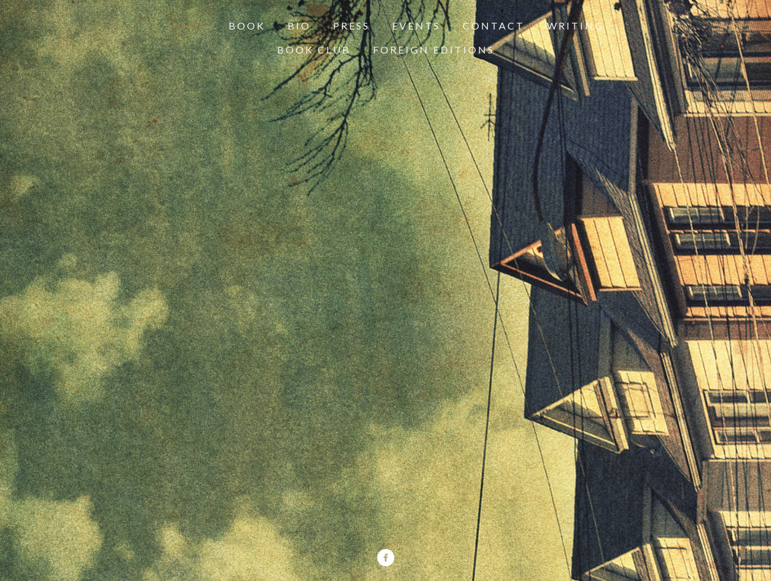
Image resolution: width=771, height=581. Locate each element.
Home (187, 25)
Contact (494, 25)
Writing (575, 25)
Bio (299, 25)
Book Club (314, 49)
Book (247, 25)
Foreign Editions (434, 49)
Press (351, 25)
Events (416, 25)
